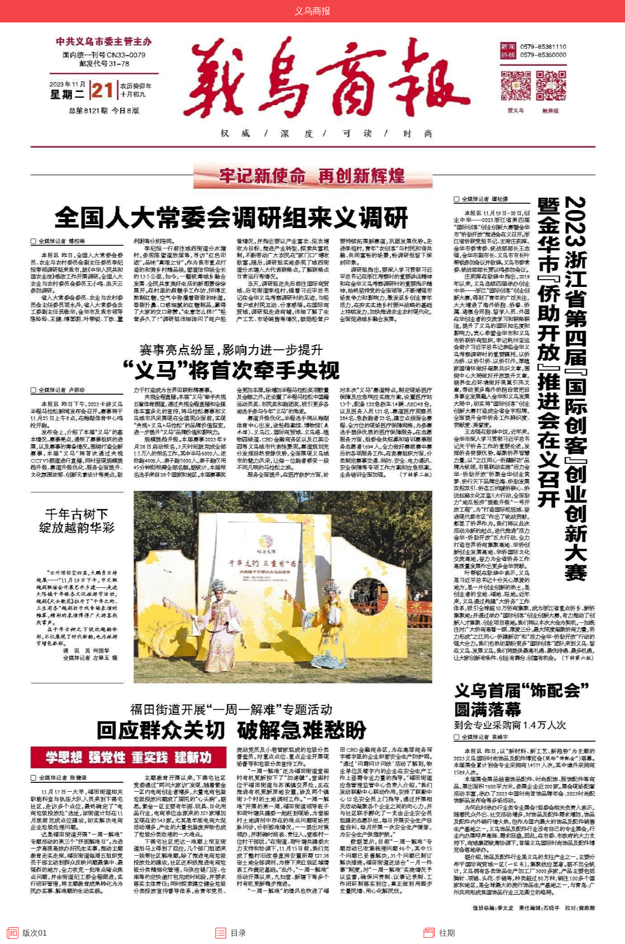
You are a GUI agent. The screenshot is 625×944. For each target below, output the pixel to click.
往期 (447, 932)
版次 (34, 932)
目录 (238, 932)
